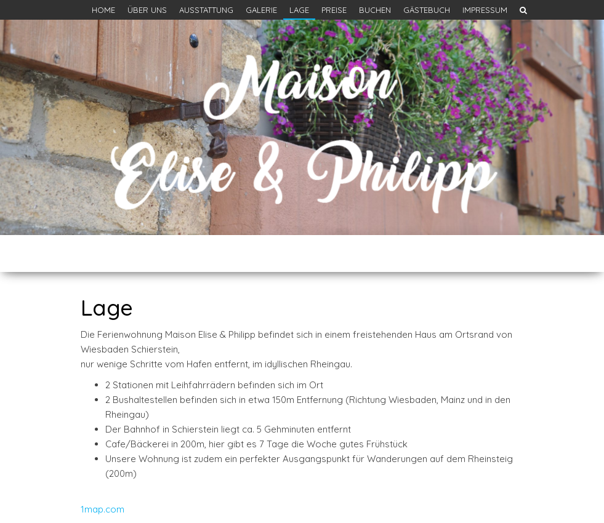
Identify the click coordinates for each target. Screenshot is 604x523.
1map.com (102, 509)
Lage (299, 10)
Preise (334, 10)
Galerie (261, 10)
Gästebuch (426, 10)
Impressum (484, 10)
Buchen (375, 10)
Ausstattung (206, 10)
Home (103, 10)
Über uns (147, 10)
